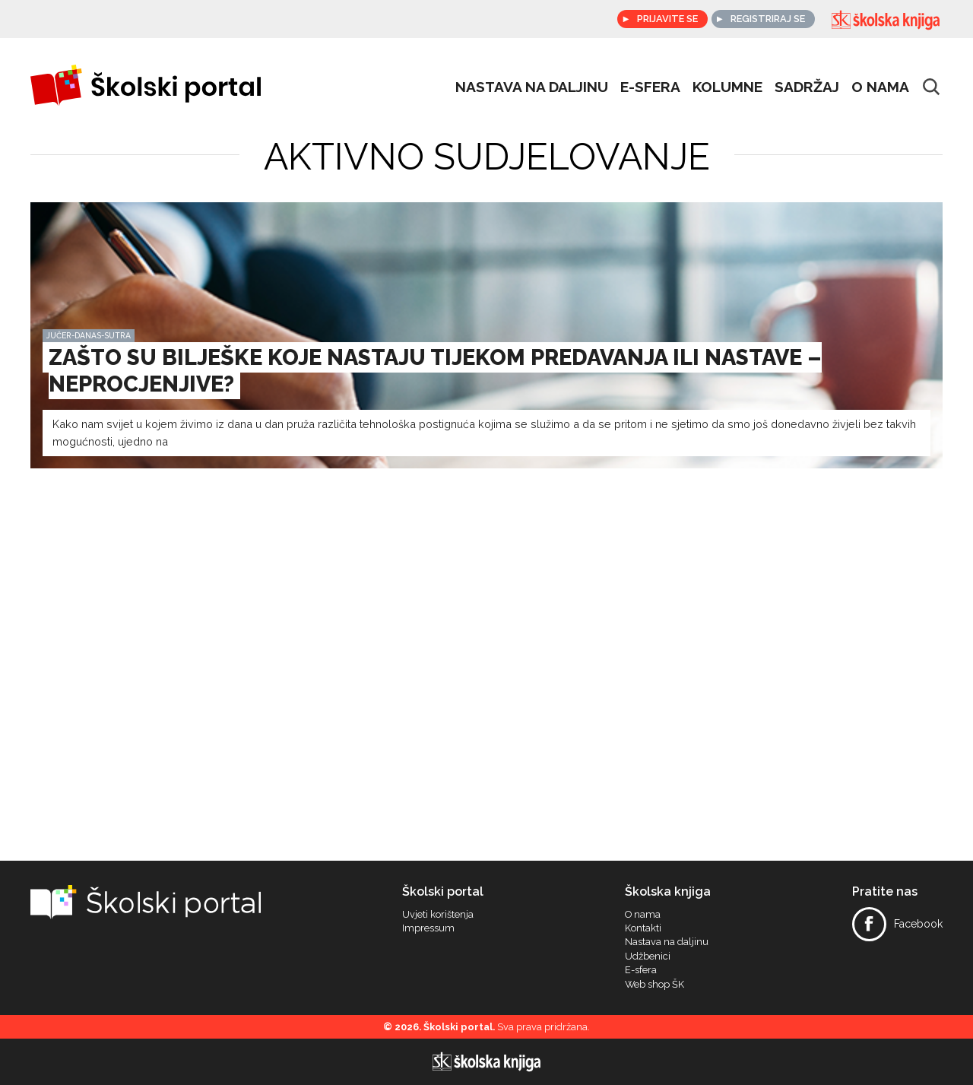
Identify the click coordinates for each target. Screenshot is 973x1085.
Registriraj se (768, 18)
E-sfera (641, 970)
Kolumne (727, 86)
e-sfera (650, 86)
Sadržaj (807, 86)
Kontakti (643, 928)
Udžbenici (647, 956)
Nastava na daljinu (531, 86)
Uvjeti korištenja (438, 914)
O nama (880, 86)
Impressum (428, 928)
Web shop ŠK (654, 984)
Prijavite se (665, 18)
